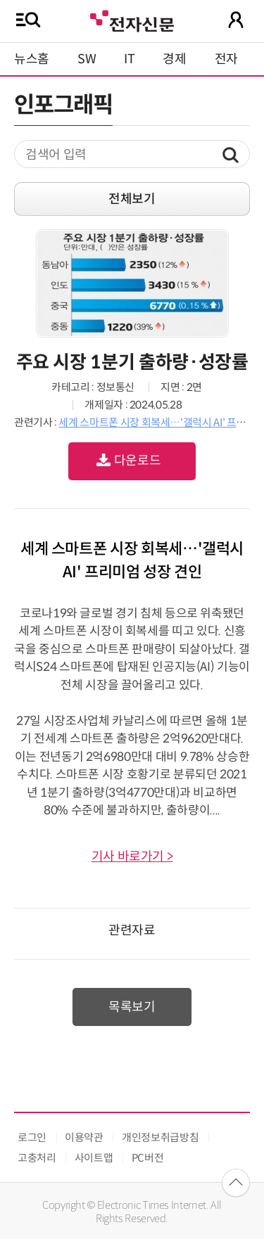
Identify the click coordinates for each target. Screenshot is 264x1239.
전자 (226, 59)
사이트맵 (94, 1157)
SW (86, 59)
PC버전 (148, 1157)
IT (129, 59)
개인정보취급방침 (160, 1137)
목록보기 (132, 1007)
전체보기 (132, 199)
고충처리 (37, 1157)
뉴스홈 (31, 59)
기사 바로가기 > (132, 856)
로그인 (32, 1137)
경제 (174, 59)
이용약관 (84, 1137)
